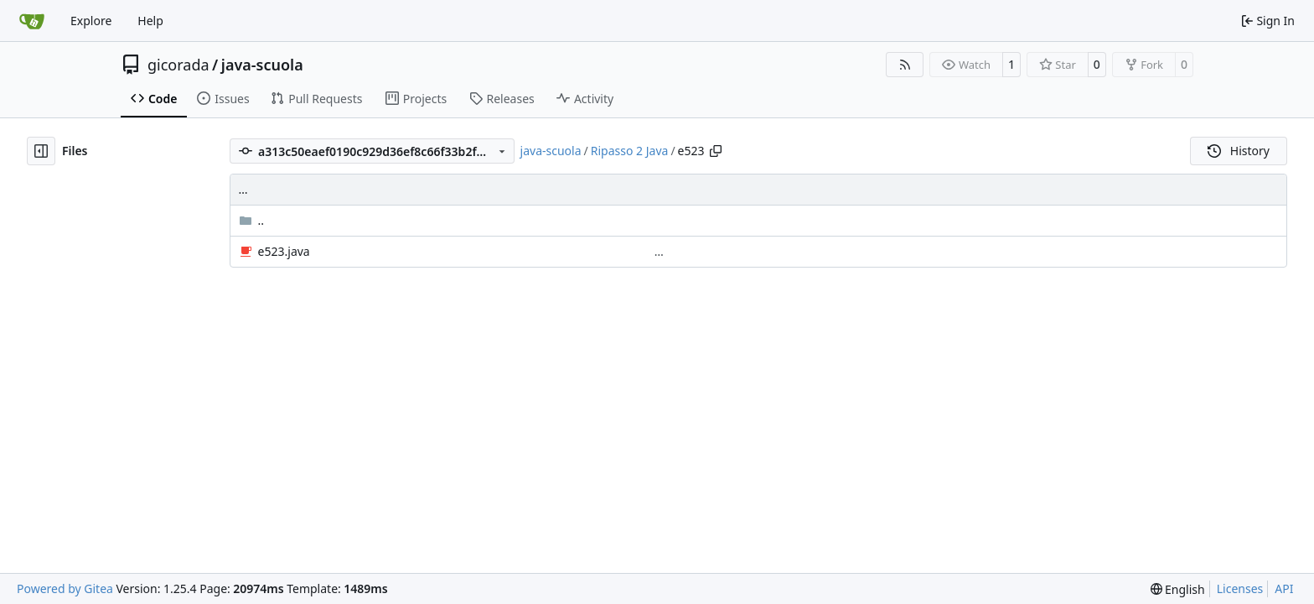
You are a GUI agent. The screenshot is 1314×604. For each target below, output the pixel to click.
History (1239, 151)
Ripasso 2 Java (630, 151)
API (1284, 588)
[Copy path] (716, 151)
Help (150, 21)
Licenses (1240, 588)
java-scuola (262, 64)
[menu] (1178, 589)
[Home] (31, 21)
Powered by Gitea (65, 588)
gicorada (178, 64)
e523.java (284, 251)
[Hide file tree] (41, 151)
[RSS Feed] (905, 64)
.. (252, 220)
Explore (90, 21)
